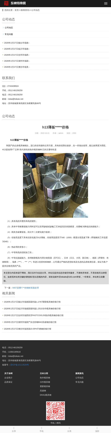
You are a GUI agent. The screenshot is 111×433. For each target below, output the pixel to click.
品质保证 (8, 382)
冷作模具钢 (45, 382)
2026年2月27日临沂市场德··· (17, 49)
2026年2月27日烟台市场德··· (17, 43)
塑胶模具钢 (45, 386)
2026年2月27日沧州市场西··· (17, 55)
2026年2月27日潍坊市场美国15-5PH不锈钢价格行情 (27, 329)
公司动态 (36, 10)
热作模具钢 (45, 378)
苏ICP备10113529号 (19, 365)
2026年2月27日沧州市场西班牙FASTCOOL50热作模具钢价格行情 (33, 315)
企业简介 (8, 378)
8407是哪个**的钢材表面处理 (25, 288)
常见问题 (9, 34)
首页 (17, 10)
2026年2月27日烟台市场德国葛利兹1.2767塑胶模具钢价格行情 (32, 302)
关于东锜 (8, 373)
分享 (14, 429)
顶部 (97, 429)
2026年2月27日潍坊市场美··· (17, 67)
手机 (42, 429)
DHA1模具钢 (45, 395)
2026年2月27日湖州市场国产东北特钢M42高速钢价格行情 (30, 322)
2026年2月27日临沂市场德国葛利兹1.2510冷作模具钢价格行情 (32, 308)
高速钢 (43, 390)
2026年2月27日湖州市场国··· (17, 61)
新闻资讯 (25, 10)
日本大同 (44, 373)
